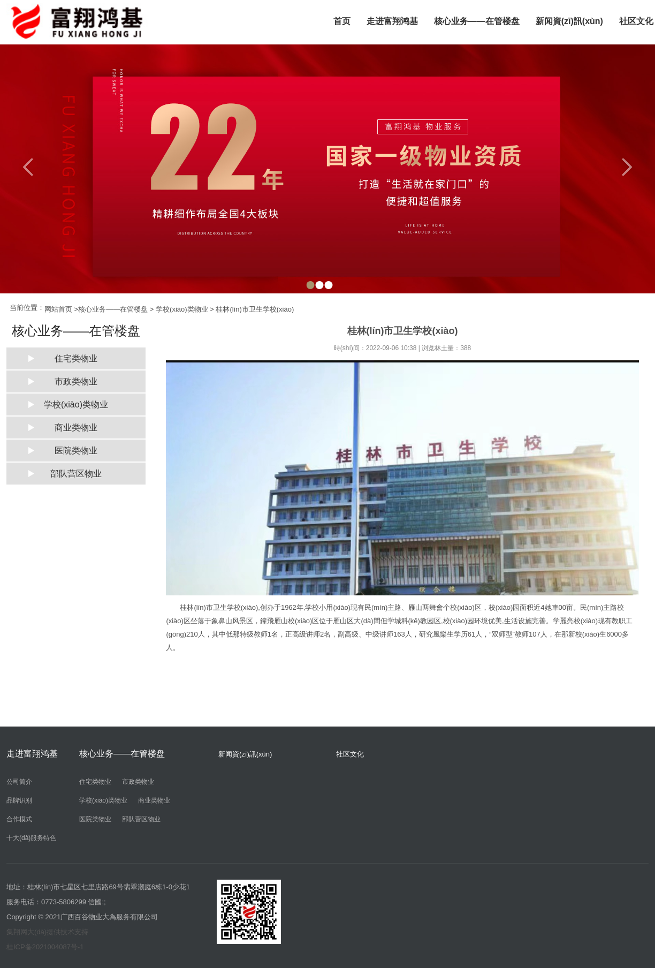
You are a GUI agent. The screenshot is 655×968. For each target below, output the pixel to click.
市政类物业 (76, 381)
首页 (342, 21)
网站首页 (58, 309)
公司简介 (19, 781)
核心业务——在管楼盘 (477, 21)
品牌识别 (19, 800)
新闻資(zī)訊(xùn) (569, 21)
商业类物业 (76, 427)
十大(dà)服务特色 (31, 838)
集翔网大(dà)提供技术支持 (47, 932)
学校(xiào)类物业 (182, 309)
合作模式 (19, 819)
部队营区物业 (76, 473)
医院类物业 (76, 450)
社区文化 (350, 754)
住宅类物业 (76, 358)
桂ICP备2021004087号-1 (45, 947)
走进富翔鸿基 (392, 21)
